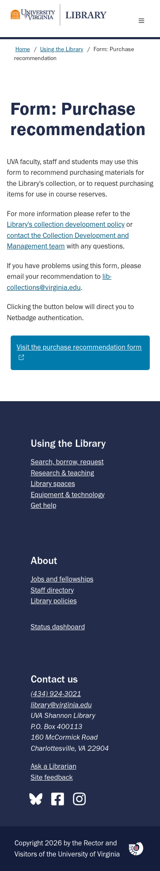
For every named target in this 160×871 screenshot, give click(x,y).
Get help (43, 505)
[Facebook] (59, 797)
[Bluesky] (38, 797)
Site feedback (52, 777)
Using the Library (61, 49)
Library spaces (53, 483)
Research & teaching (62, 473)
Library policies (54, 600)
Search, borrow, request (67, 461)
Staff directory (52, 590)
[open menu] (143, 20)
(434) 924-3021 (56, 693)
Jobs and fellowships (62, 579)
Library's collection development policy (66, 224)
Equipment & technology (68, 494)
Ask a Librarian (53, 766)
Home (22, 49)
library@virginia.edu (61, 704)
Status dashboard (58, 626)
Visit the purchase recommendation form (79, 347)
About (44, 560)
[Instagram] (81, 797)
